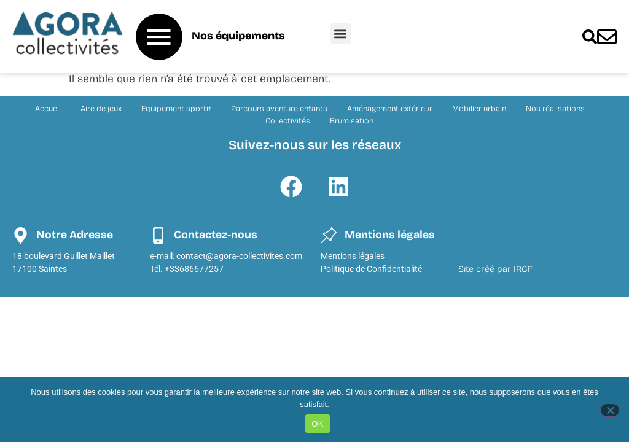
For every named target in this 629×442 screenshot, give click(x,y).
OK (317, 423)
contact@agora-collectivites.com (239, 258)
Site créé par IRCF (495, 271)
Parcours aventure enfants (279, 110)
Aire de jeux (101, 110)
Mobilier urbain (479, 110)
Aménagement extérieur (389, 110)
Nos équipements (238, 35)
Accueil (48, 110)
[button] (340, 33)
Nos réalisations (555, 110)
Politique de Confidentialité (371, 271)
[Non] (610, 410)
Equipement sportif (176, 110)
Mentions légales (353, 258)
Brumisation (351, 122)
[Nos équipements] (159, 37)
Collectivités (287, 122)
